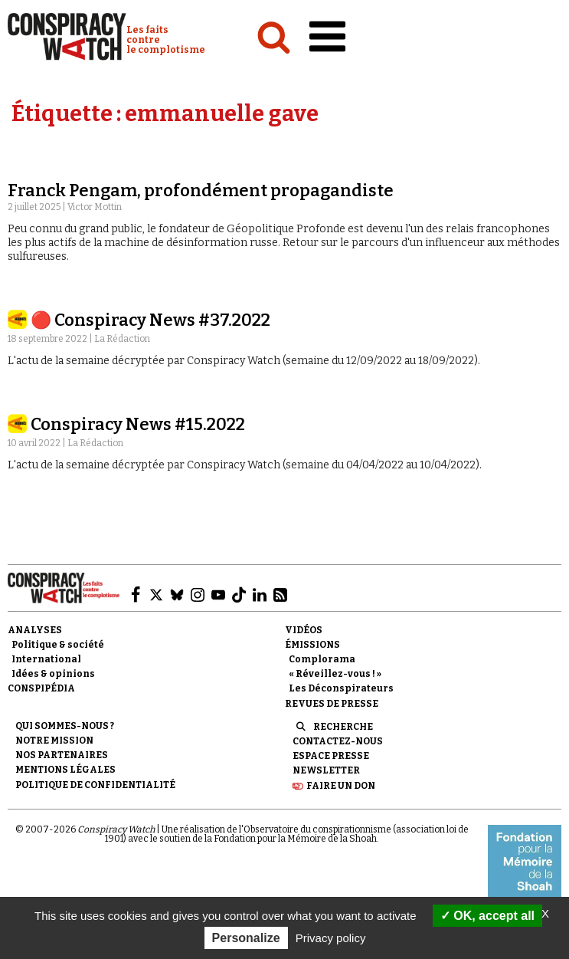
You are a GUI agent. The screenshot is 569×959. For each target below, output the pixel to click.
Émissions (312, 644)
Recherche (343, 726)
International (46, 659)
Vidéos (303, 630)
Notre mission (54, 740)
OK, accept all (487, 915)
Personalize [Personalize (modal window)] (246, 937)
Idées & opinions (53, 673)
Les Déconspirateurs (341, 688)
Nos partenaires (61, 755)
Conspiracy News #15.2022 (138, 424)
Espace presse (331, 755)
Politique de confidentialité (95, 785)
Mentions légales (65, 769)
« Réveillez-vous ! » (335, 673)
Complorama (322, 659)
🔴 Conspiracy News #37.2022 (150, 320)
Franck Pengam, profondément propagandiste (201, 190)
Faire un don (340, 785)
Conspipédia (41, 688)
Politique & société (57, 644)
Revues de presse (331, 703)
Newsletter (326, 770)
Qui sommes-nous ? (64, 726)
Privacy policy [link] (331, 937)
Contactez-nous (338, 741)
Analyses (35, 630)
